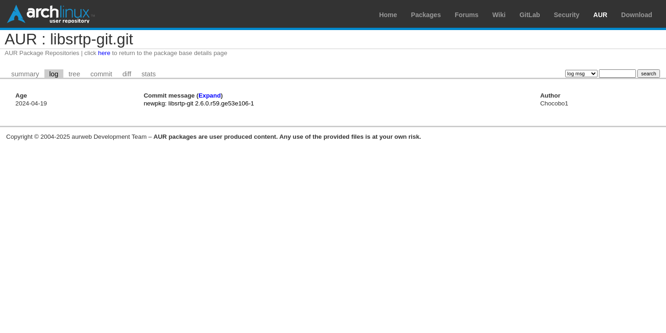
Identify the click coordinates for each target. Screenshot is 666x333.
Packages (426, 14)
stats (149, 74)
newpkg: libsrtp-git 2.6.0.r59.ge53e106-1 (199, 103)
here (104, 52)
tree (74, 74)
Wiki (499, 14)
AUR (600, 14)
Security (567, 14)
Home (388, 14)
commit (101, 74)
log (54, 74)
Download (636, 14)
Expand (209, 95)
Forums (466, 14)
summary (25, 74)
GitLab (529, 14)
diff (127, 74)
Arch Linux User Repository (51, 14)
